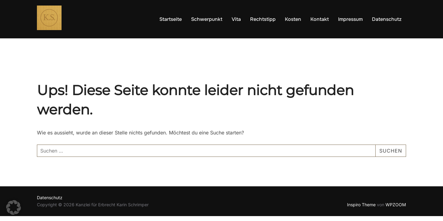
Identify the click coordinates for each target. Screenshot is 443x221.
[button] (13, 207)
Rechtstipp (263, 19)
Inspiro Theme (361, 204)
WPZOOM (395, 204)
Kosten (293, 19)
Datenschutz (386, 19)
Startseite (170, 19)
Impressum (350, 19)
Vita (236, 19)
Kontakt (319, 19)
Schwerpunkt (206, 19)
